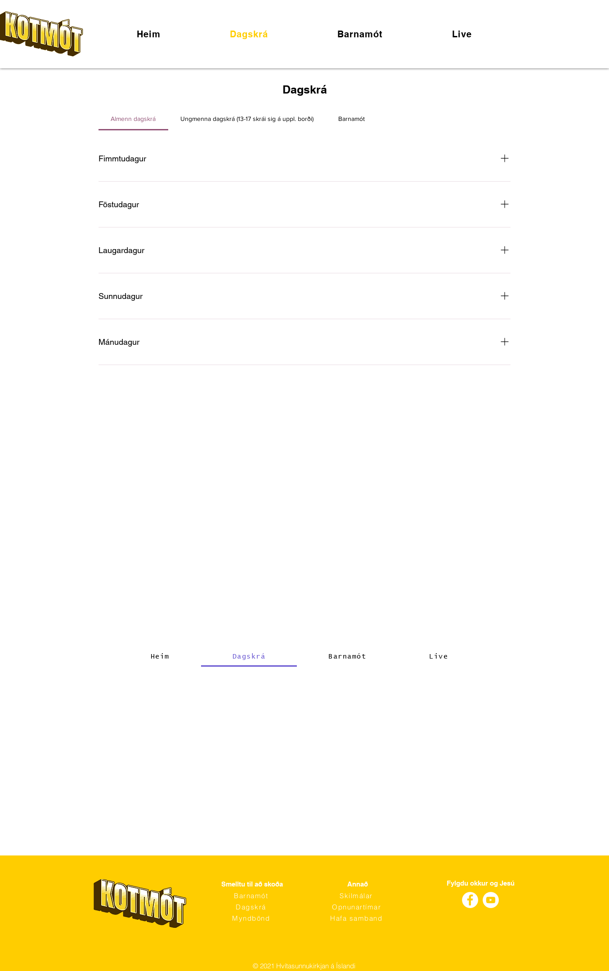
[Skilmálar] (357, 895)
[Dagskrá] (252, 907)
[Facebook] (470, 900)
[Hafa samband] (357, 918)
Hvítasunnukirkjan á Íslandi (315, 966)
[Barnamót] (252, 895)
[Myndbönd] (252, 918)
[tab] (133, 118)
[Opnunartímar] (357, 907)
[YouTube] (491, 900)
